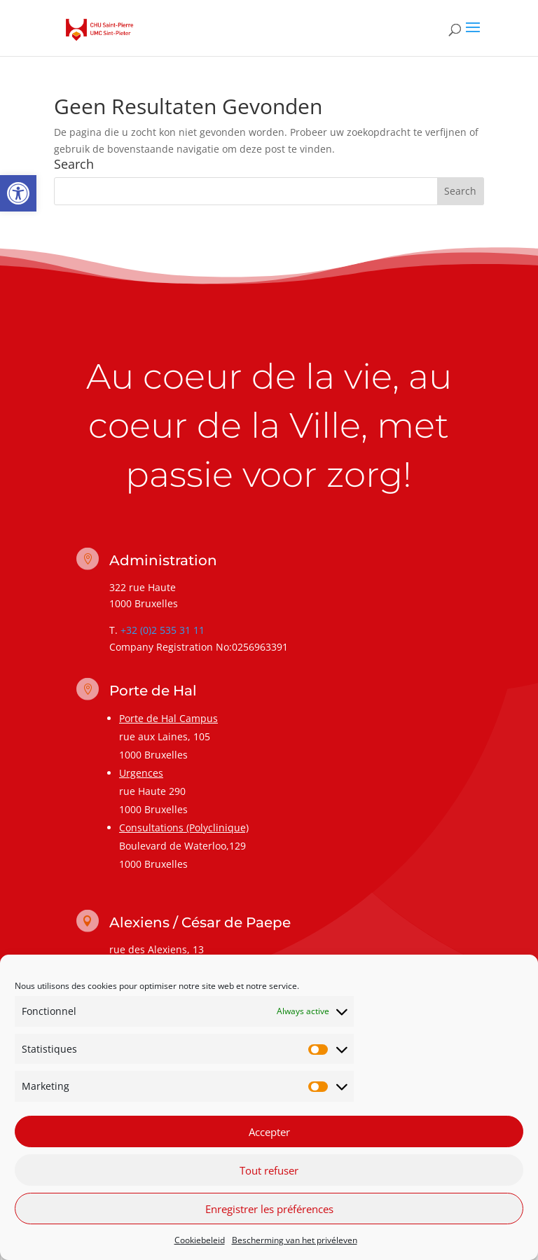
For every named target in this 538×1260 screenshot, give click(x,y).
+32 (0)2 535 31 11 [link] (162, 630)
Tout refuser (269, 1170)
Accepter (269, 1132)
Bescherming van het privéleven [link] (294, 1240)
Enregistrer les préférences (269, 1209)
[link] (18, 193)
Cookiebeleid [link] (199, 1240)
